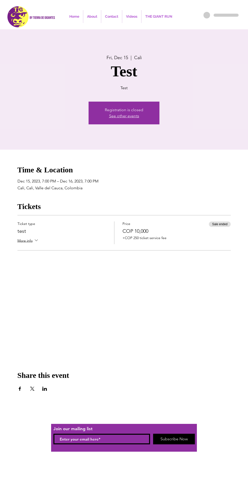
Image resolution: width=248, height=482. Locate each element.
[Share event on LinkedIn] (44, 389)
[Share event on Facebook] (19, 389)
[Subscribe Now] (174, 439)
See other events (124, 115)
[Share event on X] (32, 389)
